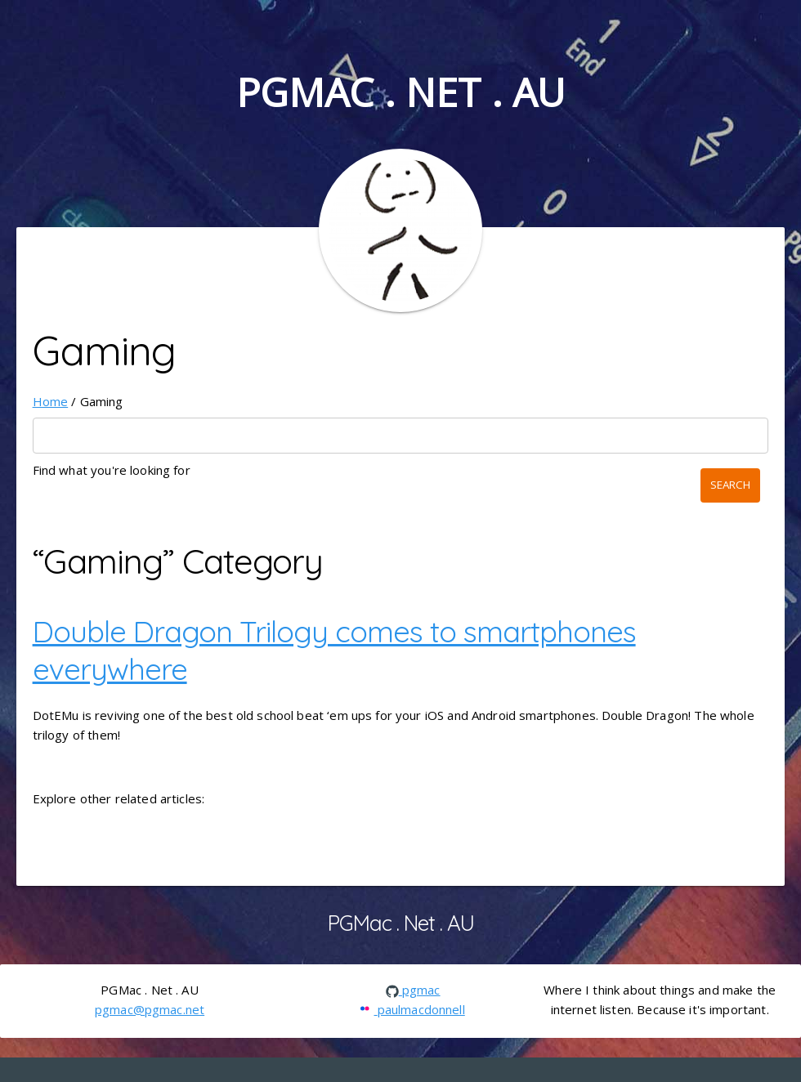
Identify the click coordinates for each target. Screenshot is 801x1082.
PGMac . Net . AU (400, 91)
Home (51, 401)
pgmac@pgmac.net (149, 1009)
